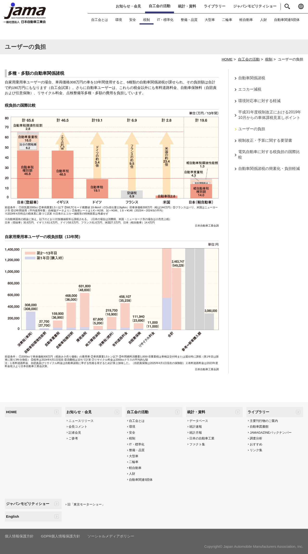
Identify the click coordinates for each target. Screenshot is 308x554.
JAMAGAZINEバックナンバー (271, 432)
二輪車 (227, 20)
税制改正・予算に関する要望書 (265, 140)
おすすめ (256, 444)
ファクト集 (197, 444)
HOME (227, 59)
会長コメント (78, 426)
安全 (132, 20)
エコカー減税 (249, 89)
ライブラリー (214, 6)
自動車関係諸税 (251, 78)
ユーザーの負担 (251, 129)
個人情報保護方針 (19, 536)
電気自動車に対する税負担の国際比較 (269, 154)
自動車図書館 (259, 426)
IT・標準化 (165, 20)
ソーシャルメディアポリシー (110, 536)
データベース (198, 421)
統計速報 (195, 426)
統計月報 (195, 432)
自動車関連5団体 (287, 20)
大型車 (210, 20)
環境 (118, 20)
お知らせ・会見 (128, 6)
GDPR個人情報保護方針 (60, 536)
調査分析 (256, 438)
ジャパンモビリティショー (254, 6)
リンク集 (256, 450)
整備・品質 (189, 20)
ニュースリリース (81, 421)
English (12, 516)
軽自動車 (246, 20)
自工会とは (99, 20)
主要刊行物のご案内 (264, 421)
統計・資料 (187, 6)
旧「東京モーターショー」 (86, 504)
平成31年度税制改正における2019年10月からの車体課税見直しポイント (269, 115)
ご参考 (73, 438)
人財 (263, 20)
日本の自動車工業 (201, 438)
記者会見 (75, 432)
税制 (146, 20)
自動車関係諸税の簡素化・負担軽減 (269, 168)
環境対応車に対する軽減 (259, 101)
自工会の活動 (159, 6)
